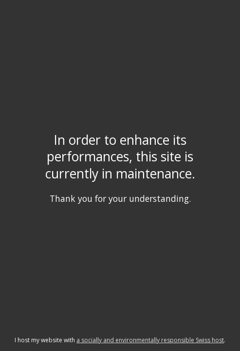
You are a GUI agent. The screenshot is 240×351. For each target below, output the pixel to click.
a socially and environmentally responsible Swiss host (150, 340)
